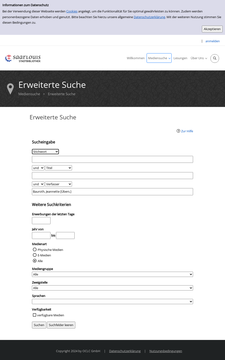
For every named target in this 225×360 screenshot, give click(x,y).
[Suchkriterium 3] (58, 184)
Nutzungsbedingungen (165, 351)
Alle (40, 261)
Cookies (71, 11)
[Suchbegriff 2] (112, 175)
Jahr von (38, 229)
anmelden (212, 41)
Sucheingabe (43, 142)
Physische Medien (50, 250)
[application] (159, 58)
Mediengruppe (42, 269)
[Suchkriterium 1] (45, 151)
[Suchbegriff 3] (112, 191)
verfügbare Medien (50, 315)
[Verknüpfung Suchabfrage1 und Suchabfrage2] (38, 167)
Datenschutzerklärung (149, 17)
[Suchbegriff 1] (112, 159)
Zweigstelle (39, 282)
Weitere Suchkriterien (51, 204)
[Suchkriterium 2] (58, 167)
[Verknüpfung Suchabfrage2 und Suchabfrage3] (38, 184)
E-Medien (44, 255)
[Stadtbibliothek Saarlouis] (23, 58)
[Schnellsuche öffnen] (214, 58)
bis (53, 235)
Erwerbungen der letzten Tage (53, 214)
